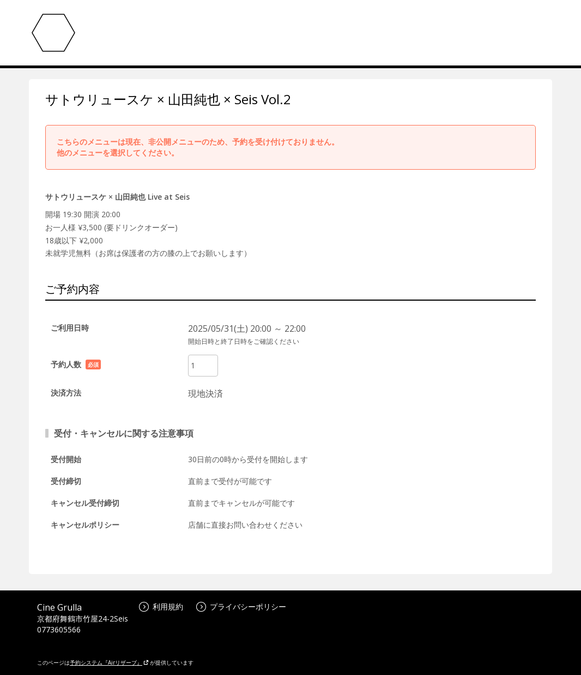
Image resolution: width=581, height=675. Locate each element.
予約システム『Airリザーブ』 (109, 662)
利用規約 (161, 606)
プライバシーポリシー (241, 606)
